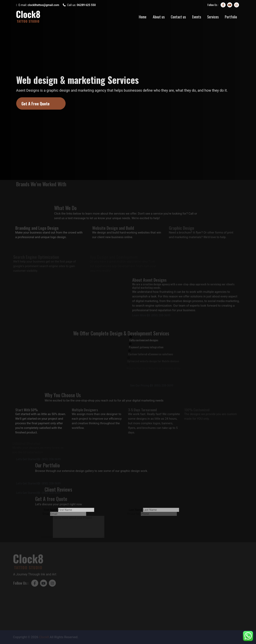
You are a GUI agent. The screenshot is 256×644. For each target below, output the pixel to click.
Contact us (178, 16)
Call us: (79, 5)
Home (142, 16)
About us (159, 16)
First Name (48, 509)
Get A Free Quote (35, 104)
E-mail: (37, 5)
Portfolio (231, 16)
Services (213, 16)
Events (196, 16)
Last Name (133, 509)
